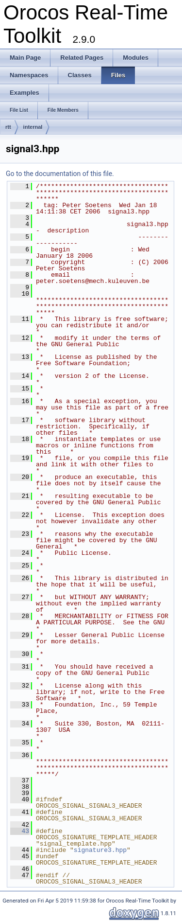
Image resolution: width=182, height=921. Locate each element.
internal (33, 127)
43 (19, 831)
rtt (8, 127)
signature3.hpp (100, 850)
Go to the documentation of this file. (60, 173)
